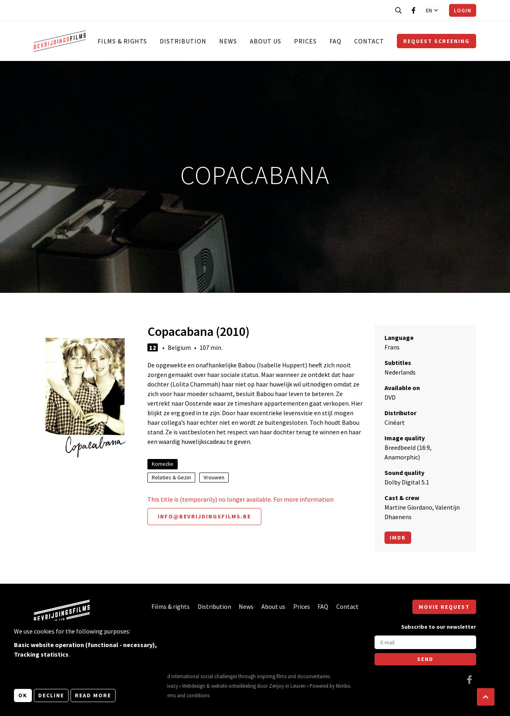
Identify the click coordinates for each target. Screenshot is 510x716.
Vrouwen (214, 477)
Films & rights (122, 41)
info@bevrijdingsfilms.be (204, 516)
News (228, 41)
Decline (51, 695)
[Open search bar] (398, 10)
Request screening (436, 41)
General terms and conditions (178, 695)
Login (462, 10)
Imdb (398, 537)
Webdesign (193, 686)
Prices (305, 41)
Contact (369, 41)
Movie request (444, 606)
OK (22, 695)
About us (265, 41)
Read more (93, 695)
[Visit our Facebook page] (414, 10)
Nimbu (343, 686)
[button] (485, 697)
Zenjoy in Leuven (287, 686)
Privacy (170, 686)
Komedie (162, 463)
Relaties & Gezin (171, 477)
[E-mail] (425, 642)
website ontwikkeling (233, 686)
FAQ (335, 41)
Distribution (183, 41)
